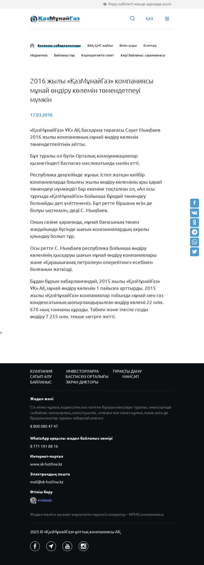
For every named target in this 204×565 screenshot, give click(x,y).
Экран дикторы (82, 382)
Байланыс (41, 382)
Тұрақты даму (127, 371)
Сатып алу (41, 376)
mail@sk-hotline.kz (47, 482)
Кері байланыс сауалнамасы (143, 55)
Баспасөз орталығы (86, 376)
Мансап (130, 376)
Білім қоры (128, 45)
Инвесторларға (82, 371)
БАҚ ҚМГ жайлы (100, 45)
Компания (41, 371)
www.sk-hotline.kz (46, 464)
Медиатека (38, 55)
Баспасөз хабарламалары (59, 45)
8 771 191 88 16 (44, 446)
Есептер (150, 45)
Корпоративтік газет (97, 55)
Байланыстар (64, 55)
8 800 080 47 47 (44, 426)
